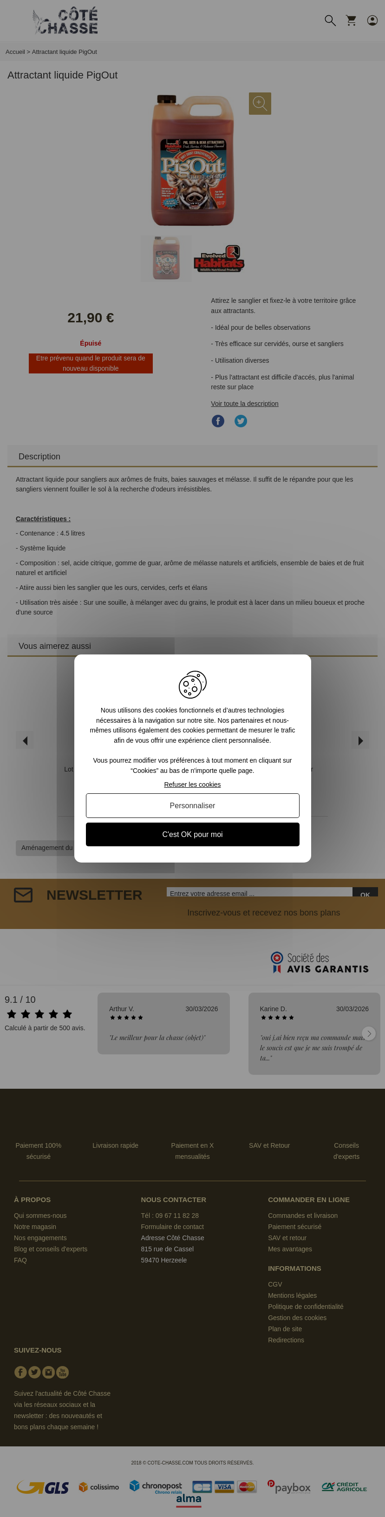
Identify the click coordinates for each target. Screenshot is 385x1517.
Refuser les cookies (192, 784)
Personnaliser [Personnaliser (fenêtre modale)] (192, 806)
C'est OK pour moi (192, 834)
